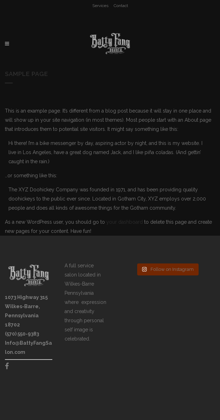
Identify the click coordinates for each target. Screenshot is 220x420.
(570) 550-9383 (22, 334)
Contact (121, 5)
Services (100, 5)
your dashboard (124, 222)
